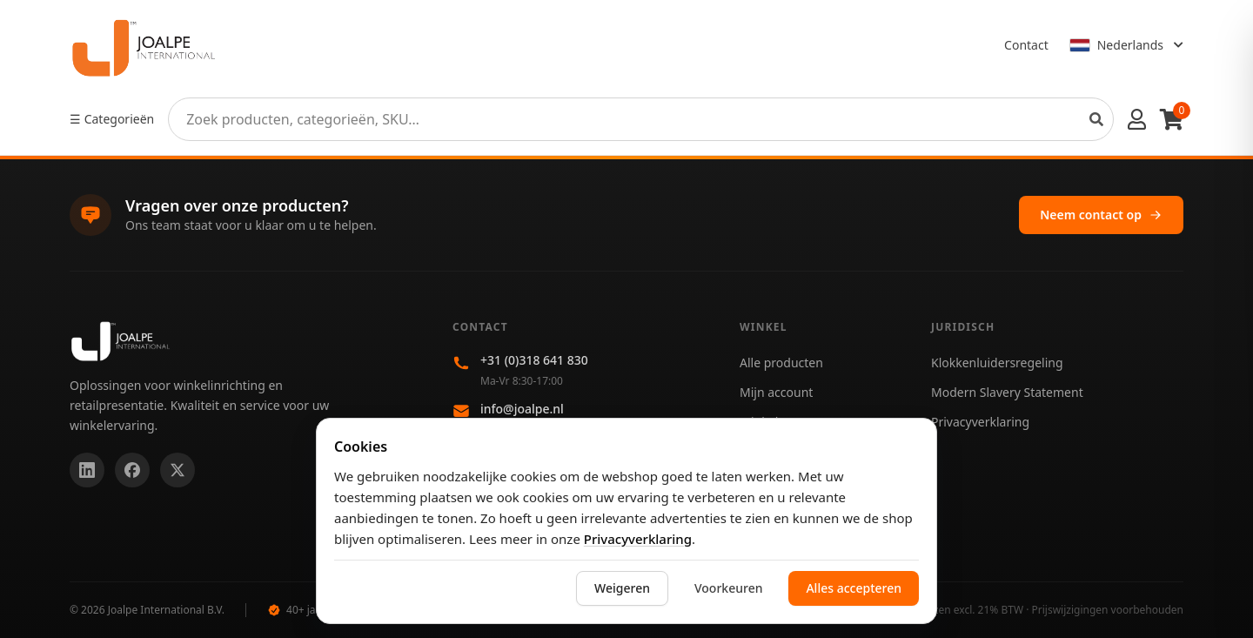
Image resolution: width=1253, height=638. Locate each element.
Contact (1026, 45)
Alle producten (781, 362)
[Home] (144, 45)
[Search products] (1096, 119)
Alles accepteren (853, 588)
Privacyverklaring (638, 538)
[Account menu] (1137, 119)
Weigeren (622, 588)
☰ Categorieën (112, 119)
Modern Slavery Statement (1007, 392)
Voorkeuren (728, 588)
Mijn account (776, 392)
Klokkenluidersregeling (997, 362)
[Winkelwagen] (1171, 119)
